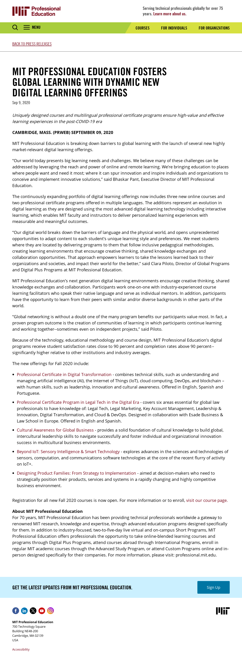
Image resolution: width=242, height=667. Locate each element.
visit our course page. (207, 500)
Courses (143, 28)
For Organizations (214, 28)
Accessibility (20, 649)
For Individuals (174, 28)
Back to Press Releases (32, 43)
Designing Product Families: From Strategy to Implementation (76, 473)
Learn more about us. (169, 13)
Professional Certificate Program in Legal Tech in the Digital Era (78, 402)
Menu (36, 27)
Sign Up (213, 587)
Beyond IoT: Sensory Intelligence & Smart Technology (68, 451)
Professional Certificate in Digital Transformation (64, 374)
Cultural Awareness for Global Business (55, 430)
